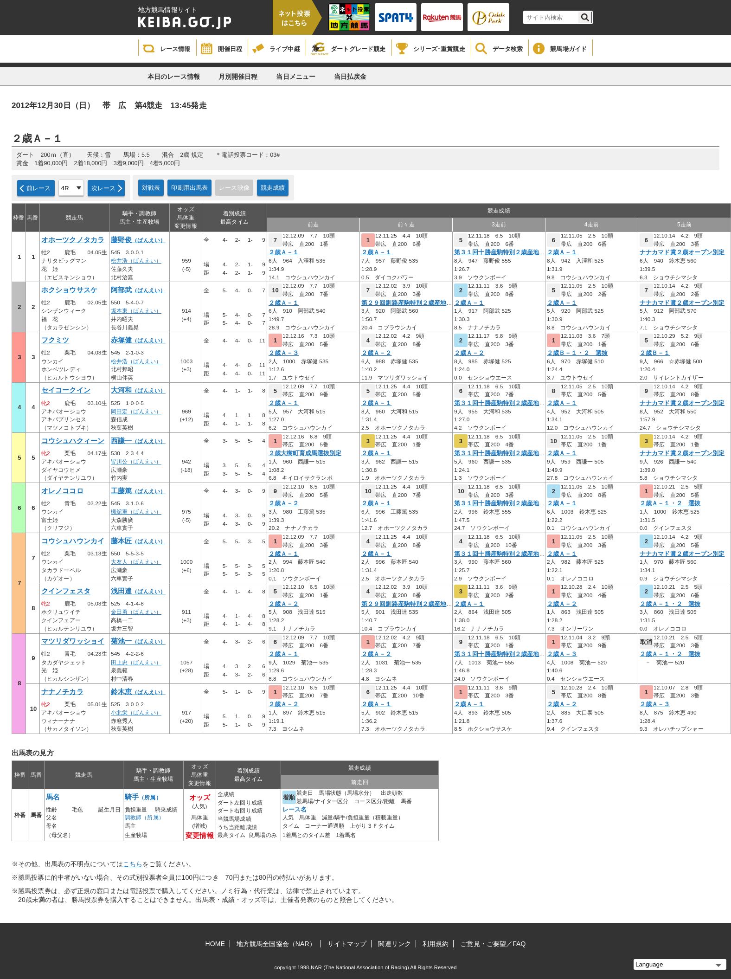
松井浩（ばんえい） (136, 261)
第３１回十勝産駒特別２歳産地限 (499, 252)
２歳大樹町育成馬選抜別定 (305, 453)
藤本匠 (138, 541)
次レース (103, 188)
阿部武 (138, 290)
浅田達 (138, 591)
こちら (132, 864)
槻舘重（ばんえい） (136, 512)
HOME (215, 943)
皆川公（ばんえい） (136, 461)
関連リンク (394, 943)
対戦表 (151, 187)
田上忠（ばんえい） (136, 662)
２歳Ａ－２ (376, 353)
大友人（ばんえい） (136, 562)
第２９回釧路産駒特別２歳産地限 (407, 303)
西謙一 (138, 440)
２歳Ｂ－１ (655, 353)
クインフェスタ (65, 591)
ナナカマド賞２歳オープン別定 (682, 252)
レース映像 (234, 187)
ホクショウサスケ (69, 290)
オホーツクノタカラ (72, 240)
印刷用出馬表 (189, 187)
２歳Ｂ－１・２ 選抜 (577, 353)
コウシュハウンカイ (72, 541)
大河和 (138, 390)
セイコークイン (65, 390)
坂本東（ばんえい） (136, 311)
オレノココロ (62, 491)
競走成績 (273, 187)
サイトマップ (347, 943)
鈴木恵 (138, 692)
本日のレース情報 (173, 76)
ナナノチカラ (62, 692)
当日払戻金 (350, 76)
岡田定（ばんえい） (136, 411)
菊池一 (138, 641)
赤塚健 (138, 340)
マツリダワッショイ (72, 641)
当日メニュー (295, 76)
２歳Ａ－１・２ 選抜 (670, 503)
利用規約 (436, 943)
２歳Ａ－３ (284, 353)
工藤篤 (138, 491)
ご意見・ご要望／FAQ (493, 943)
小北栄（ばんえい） (136, 712)
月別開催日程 (238, 76)
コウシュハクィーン (72, 440)
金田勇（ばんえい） (136, 612)
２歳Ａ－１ (284, 252)
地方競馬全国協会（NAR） (276, 943)
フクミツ (55, 340)
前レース (38, 188)
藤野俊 (138, 240)
